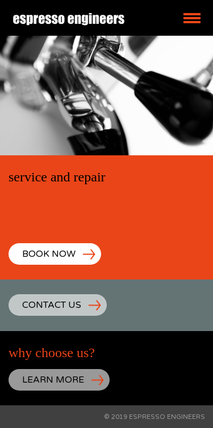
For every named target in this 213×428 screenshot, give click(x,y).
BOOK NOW (49, 254)
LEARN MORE (53, 379)
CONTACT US (51, 305)
